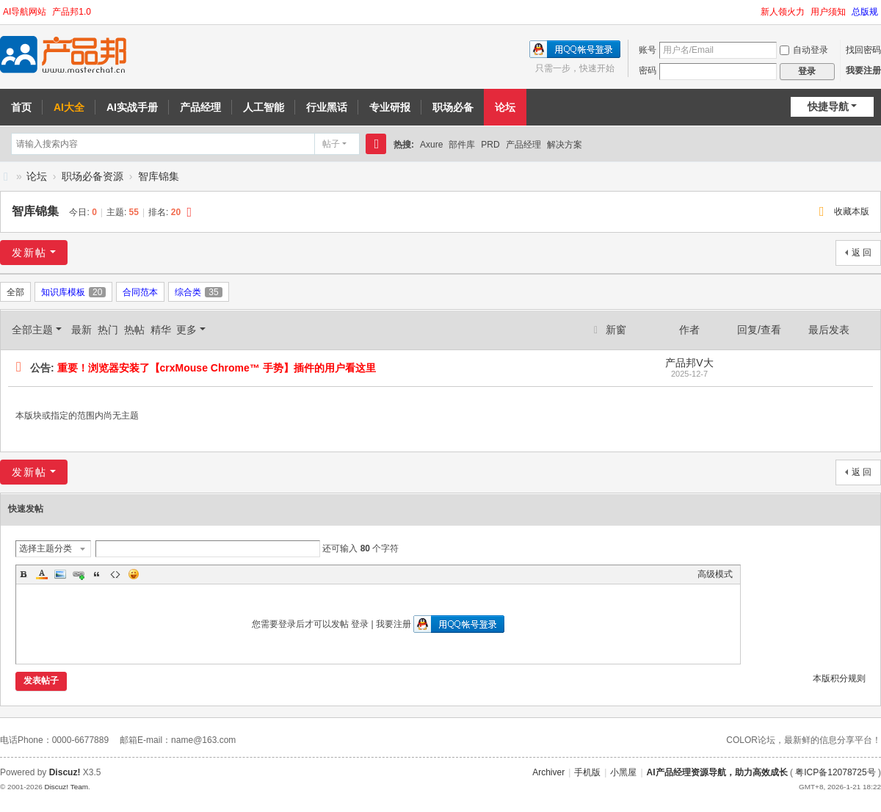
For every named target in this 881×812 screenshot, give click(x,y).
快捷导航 (828, 106)
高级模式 (715, 574)
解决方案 (564, 144)
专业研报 (389, 107)
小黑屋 (623, 772)
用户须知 (828, 12)
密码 (647, 70)
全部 (15, 292)
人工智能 (263, 107)
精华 (161, 330)
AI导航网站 (24, 12)
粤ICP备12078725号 (835, 772)
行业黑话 (326, 107)
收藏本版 (851, 211)
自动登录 (804, 50)
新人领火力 (783, 12)
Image (60, 574)
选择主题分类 (45, 548)
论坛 (505, 107)
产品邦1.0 (71, 12)
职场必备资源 (92, 176)
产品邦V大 (689, 363)
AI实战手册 (132, 107)
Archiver (548, 772)
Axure (431, 144)
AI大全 (69, 107)
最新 (81, 330)
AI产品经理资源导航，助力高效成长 (717, 772)
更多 (186, 330)
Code (115, 574)
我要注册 (863, 70)
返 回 (861, 252)
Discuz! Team (66, 787)
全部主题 (32, 330)
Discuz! (65, 772)
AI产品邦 (6, 176)
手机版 (587, 772)
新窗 (616, 330)
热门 (108, 330)
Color (42, 574)
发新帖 (29, 252)
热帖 (134, 330)
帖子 (331, 144)
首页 (21, 107)
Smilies (133, 574)
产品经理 (200, 107)
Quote (97, 574)
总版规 (865, 12)
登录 (360, 624)
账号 (647, 50)
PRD (490, 144)
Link (78, 574)
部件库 (462, 144)
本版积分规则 (839, 678)
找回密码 (863, 50)
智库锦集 (158, 176)
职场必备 (453, 107)
